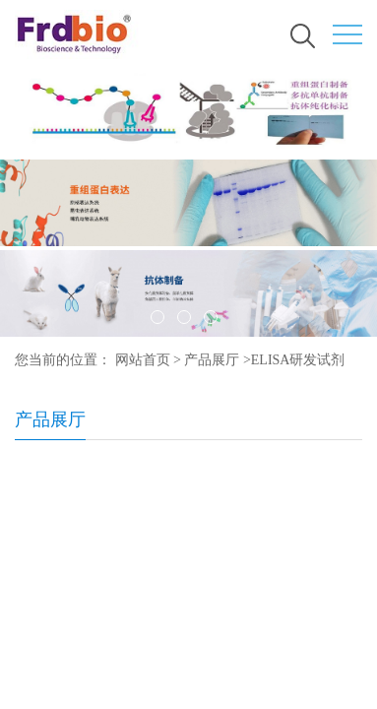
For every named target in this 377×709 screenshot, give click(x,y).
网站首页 (142, 360)
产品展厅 (211, 360)
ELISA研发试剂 (298, 360)
